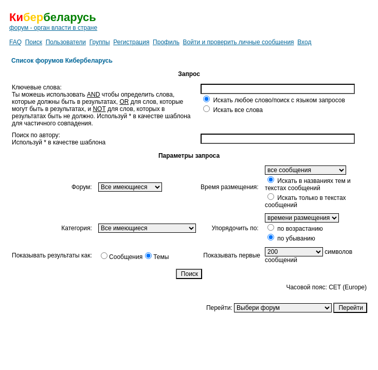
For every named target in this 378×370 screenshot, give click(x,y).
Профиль (166, 42)
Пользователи (66, 42)
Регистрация (131, 42)
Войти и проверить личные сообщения (238, 42)
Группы (99, 42)
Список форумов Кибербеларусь (62, 60)
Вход (304, 42)
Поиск (33, 42)
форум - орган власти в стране (53, 27)
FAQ (15, 42)
